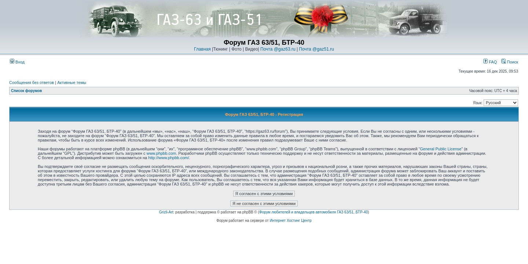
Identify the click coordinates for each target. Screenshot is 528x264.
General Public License (440, 149)
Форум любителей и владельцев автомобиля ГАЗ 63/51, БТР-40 (313, 212)
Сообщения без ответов (31, 82)
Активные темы (71, 82)
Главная (202, 49)
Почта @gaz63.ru (278, 49)
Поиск (509, 62)
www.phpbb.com (161, 153)
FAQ (490, 62)
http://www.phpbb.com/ (168, 157)
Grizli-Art (166, 212)
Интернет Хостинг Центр (291, 221)
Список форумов (26, 91)
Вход (17, 62)
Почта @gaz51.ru (316, 49)
